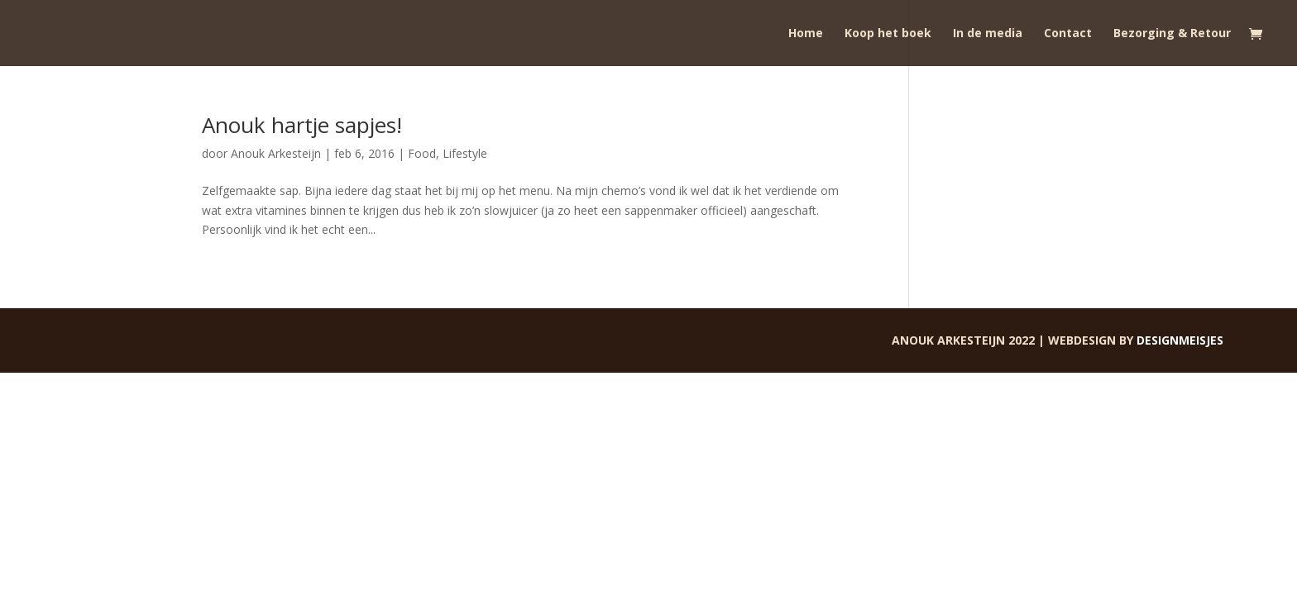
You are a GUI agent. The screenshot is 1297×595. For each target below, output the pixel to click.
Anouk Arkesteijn (276, 153)
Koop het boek (888, 33)
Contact (1068, 33)
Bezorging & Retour (1172, 33)
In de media (987, 33)
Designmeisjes (1180, 340)
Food (422, 153)
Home (805, 33)
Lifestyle (465, 153)
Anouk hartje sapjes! (302, 125)
